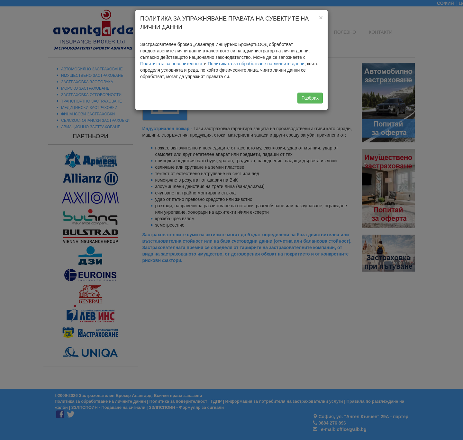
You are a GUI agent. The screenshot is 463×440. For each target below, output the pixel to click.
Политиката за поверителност (171, 63)
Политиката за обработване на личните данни (256, 63)
